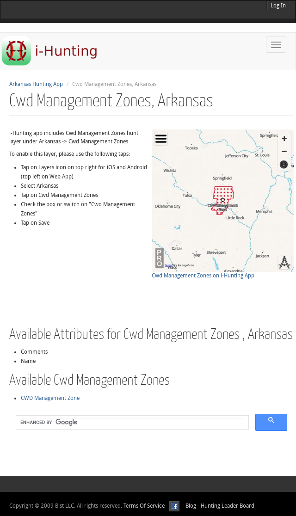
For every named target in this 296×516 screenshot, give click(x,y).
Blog (190, 506)
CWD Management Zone (50, 398)
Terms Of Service (144, 506)
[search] (131, 422)
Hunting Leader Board (226, 506)
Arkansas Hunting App (36, 84)
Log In (278, 5)
